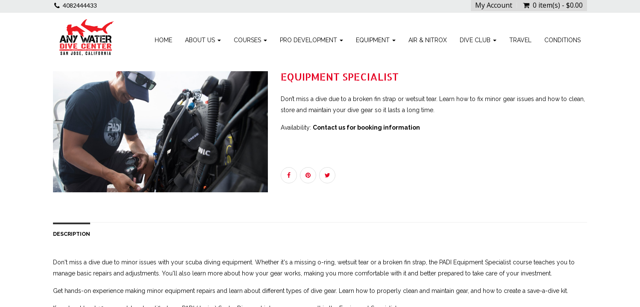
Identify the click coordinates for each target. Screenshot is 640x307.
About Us (203, 40)
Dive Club (478, 40)
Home (163, 40)
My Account (493, 5)
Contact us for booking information (366, 127)
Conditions (562, 40)
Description (71, 234)
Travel (520, 40)
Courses (250, 40)
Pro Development (311, 40)
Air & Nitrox (427, 40)
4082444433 (80, 5)
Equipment (376, 40)
